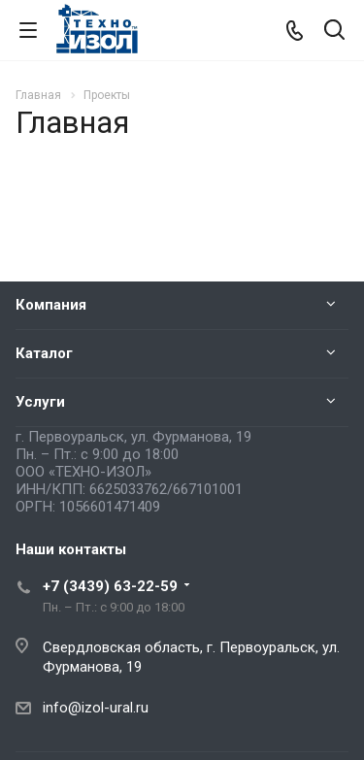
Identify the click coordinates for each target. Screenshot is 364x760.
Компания (51, 305)
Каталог (44, 353)
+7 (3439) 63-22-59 (110, 586)
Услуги (40, 402)
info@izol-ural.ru (96, 707)
